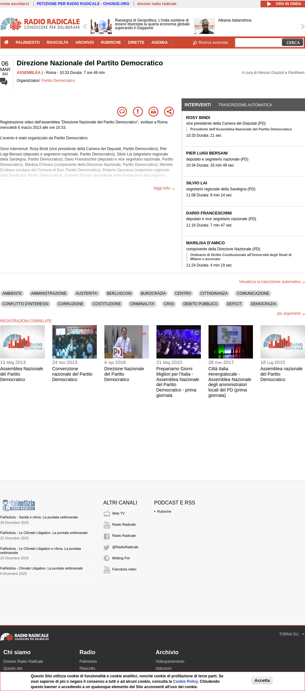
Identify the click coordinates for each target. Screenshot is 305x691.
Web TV (118, 513)
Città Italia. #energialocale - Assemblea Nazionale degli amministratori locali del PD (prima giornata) (230, 382)
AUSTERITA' (87, 293)
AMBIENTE (12, 293)
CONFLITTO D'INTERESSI (26, 304)
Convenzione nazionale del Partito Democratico (72, 374)
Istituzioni (164, 668)
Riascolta (87, 668)
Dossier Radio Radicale (23, 661)
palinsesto (28, 42)
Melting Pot (121, 558)
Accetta (262, 680)
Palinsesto (88, 661)
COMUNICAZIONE (253, 293)
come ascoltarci (14, 4)
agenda (159, 42)
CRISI (169, 304)
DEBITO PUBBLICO (200, 304)
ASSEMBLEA (29, 72)
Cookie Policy (185, 681)
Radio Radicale (124, 524)
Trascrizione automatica (245, 105)
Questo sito (13, 668)
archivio (84, 42)
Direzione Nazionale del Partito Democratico (124, 374)
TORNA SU (288, 634)
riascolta (57, 42)
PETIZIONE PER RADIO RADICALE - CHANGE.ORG (83, 4)
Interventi (198, 104)
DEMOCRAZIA (263, 304)
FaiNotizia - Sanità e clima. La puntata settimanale (39, 517)
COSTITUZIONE (107, 304)
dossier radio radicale (156, 4)
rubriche (111, 42)
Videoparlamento (170, 661)
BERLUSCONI (119, 293)
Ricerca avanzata (213, 42)
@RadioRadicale (125, 547)
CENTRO (183, 293)
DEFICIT (234, 304)
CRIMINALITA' (142, 304)
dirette (136, 42)
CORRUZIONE (70, 304)
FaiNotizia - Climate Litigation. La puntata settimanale (41, 568)
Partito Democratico (58, 80)
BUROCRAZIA (153, 293)
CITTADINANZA (214, 293)
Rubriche (164, 511)
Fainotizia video (124, 569)
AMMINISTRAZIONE (49, 293)
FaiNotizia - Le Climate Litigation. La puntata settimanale (44, 533)
